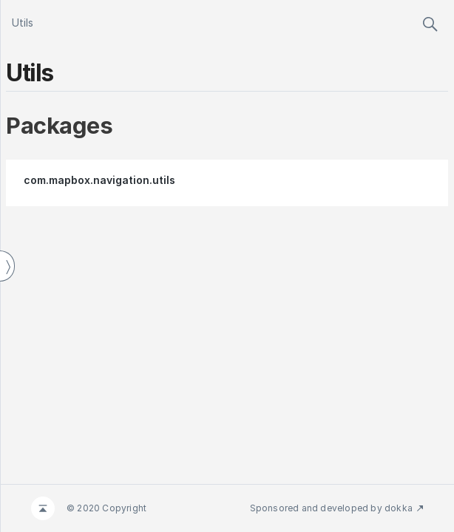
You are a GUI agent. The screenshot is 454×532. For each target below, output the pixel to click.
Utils (22, 22)
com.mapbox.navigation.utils (99, 180)
